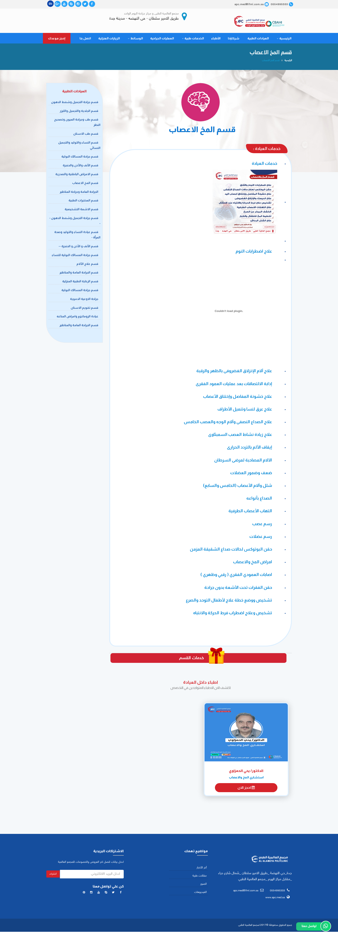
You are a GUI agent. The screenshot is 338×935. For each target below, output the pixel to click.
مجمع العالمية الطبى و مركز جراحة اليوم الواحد (151, 13)
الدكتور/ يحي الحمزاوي (246, 772)
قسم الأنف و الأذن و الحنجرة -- (78, 247)
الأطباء (216, 39)
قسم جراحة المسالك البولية (79, 157)
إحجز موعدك (56, 39)
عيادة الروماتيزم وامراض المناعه (77, 317)
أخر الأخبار (202, 868)
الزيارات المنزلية (109, 39)
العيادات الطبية (258, 39)
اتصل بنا (85, 39)
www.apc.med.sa (275, 898)
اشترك (53, 874)
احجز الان (246, 788)
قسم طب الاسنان (85, 134)
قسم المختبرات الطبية (83, 201)
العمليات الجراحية (162, 39)
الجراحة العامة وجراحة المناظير (79, 192)
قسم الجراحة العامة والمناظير (78, 273)
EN (50, 4)
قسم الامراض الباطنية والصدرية (76, 175)
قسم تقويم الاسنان (84, 308)
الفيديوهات (200, 893)
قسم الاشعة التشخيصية (81, 210)
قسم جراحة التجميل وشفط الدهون (74, 103)
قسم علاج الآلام (87, 264)
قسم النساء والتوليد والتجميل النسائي (79, 146)
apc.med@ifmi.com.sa (245, 891)
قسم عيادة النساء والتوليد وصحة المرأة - (77, 235)
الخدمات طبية (193, 39)
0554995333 (277, 891)
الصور (203, 885)
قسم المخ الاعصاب (85, 183)
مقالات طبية (199, 876)
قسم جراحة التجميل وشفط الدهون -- (74, 221)
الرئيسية (284, 39)
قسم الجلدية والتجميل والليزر (79, 111)
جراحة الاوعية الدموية (84, 300)
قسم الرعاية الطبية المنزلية (80, 282)
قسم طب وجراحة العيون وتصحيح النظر (77, 123)
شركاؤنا (233, 39)
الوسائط (135, 39)
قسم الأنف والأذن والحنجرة (80, 166)
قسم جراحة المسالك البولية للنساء (75, 256)
